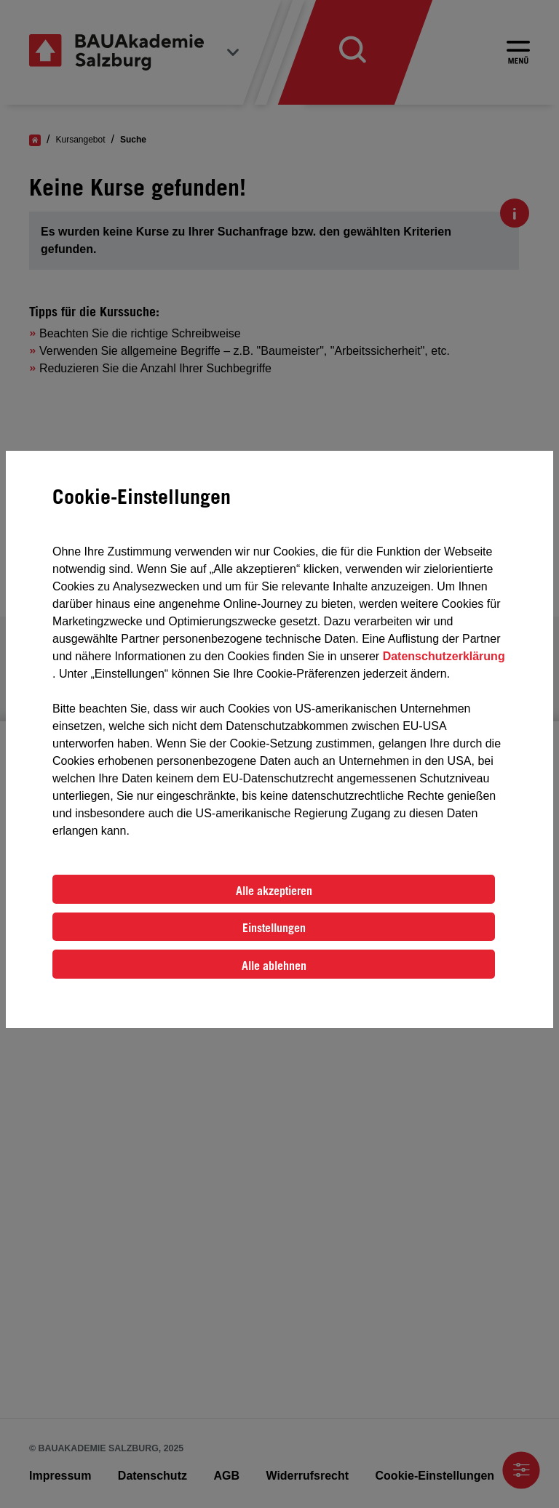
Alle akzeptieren (274, 890)
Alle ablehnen (274, 965)
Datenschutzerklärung (444, 656)
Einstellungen (274, 928)
